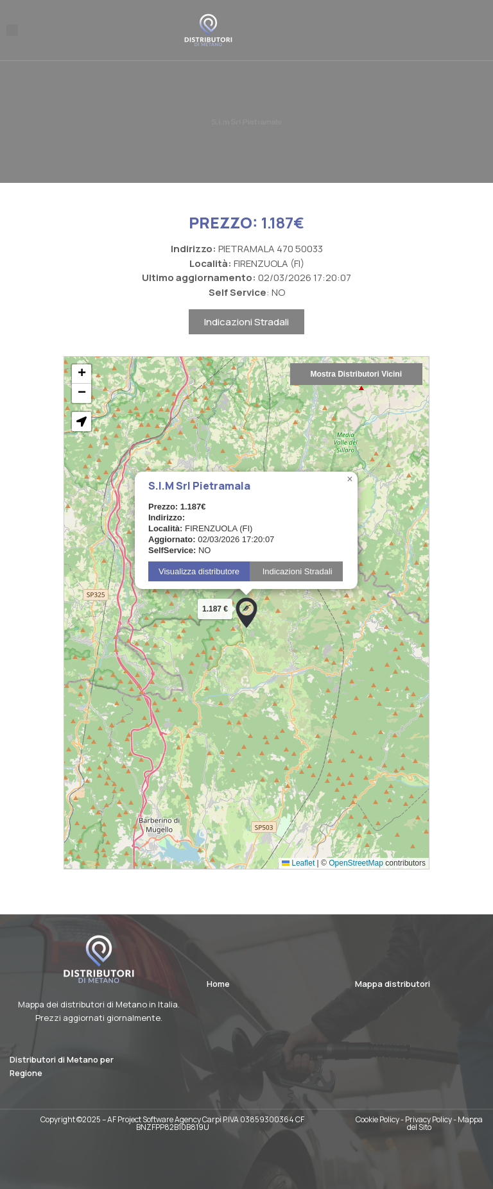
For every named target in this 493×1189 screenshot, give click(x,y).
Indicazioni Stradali (246, 326)
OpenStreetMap (356, 867)
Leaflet (298, 867)
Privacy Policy (428, 1119)
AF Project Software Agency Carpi (164, 1119)
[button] (12, 30)
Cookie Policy (377, 1119)
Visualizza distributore (199, 576)
